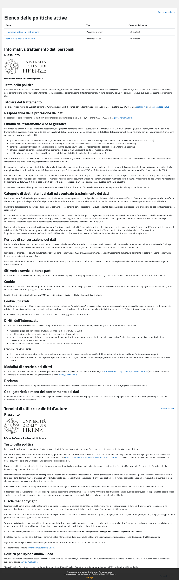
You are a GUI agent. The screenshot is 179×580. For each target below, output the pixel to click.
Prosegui (89, 577)
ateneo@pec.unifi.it (160, 106)
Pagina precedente (166, 12)
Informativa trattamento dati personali (77, 574)
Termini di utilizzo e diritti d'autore (104, 574)
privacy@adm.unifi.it (123, 117)
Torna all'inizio (167, 408)
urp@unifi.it (141, 106)
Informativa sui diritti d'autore (41, 547)
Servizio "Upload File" (30, 561)
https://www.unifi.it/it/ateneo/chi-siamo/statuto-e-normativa (92, 457)
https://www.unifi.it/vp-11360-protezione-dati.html (125, 371)
